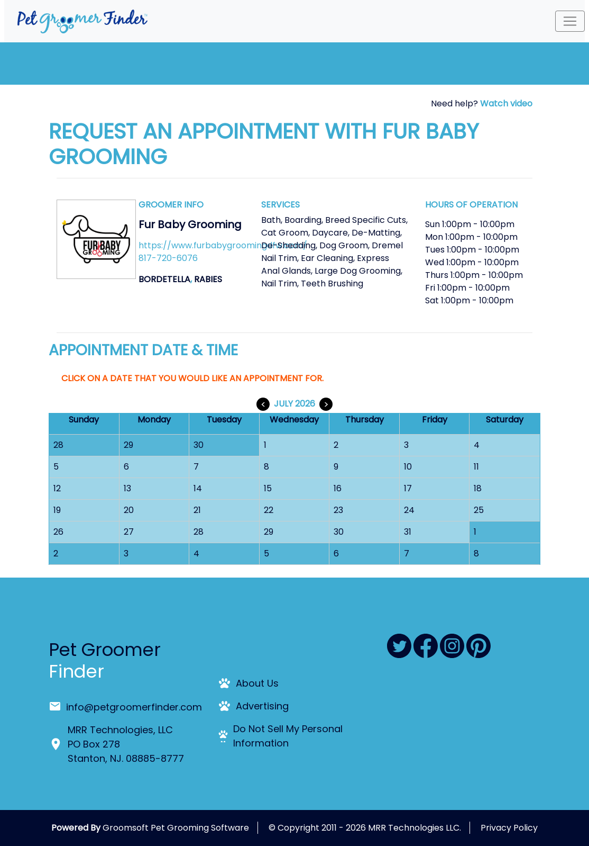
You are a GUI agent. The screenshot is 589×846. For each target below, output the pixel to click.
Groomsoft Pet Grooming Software (176, 828)
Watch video (506, 103)
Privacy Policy (509, 828)
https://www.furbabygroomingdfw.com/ (223, 245)
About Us (257, 683)
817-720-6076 (168, 258)
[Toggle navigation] (570, 21)
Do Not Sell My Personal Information (288, 736)
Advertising (262, 706)
